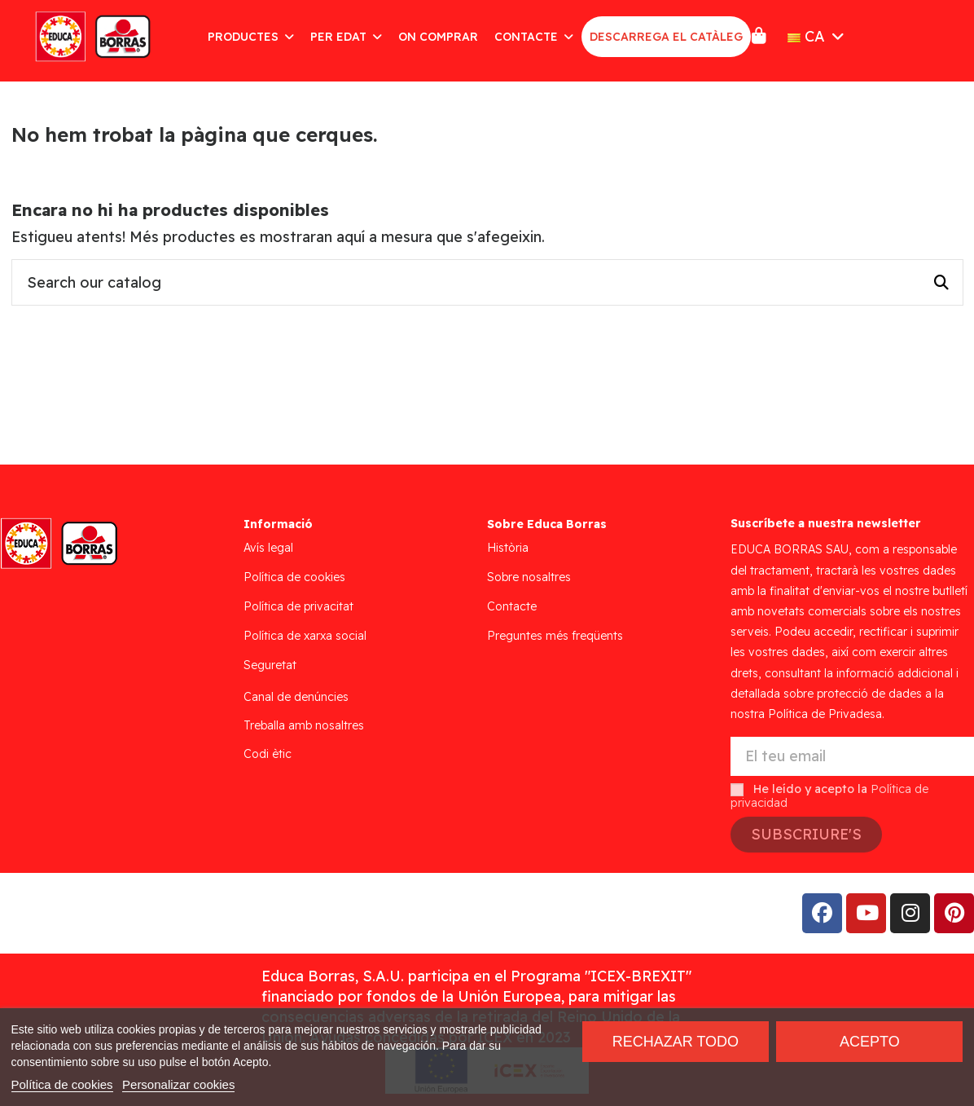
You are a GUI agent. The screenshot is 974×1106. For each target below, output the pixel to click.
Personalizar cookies (178, 1084)
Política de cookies (294, 577)
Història (508, 547)
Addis (142, 913)
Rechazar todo (675, 1041)
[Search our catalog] (941, 282)
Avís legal (268, 547)
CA (818, 36)
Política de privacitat (298, 606)
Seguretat (270, 665)
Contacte (512, 606)
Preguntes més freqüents (555, 635)
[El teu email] (852, 757)
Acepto (870, 1041)
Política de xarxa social (305, 635)
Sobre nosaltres (529, 577)
